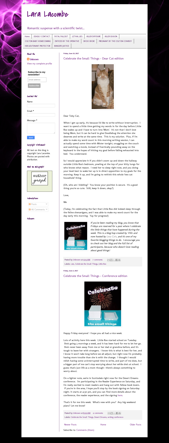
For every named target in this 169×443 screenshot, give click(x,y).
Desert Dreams (100, 417)
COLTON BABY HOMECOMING (38, 41)
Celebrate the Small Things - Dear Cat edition (93, 58)
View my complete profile (39, 63)
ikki (130, 232)
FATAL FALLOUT (61, 36)
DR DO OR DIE (89, 41)
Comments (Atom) (85, 430)
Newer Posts (70, 424)
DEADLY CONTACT (42, 36)
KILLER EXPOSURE (94, 36)
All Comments (37, 209)
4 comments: (98, 413)
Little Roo (102, 264)
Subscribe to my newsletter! (36, 73)
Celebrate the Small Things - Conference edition (95, 276)
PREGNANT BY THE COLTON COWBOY (115, 41)
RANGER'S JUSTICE (61, 46)
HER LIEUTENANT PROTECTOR (37, 46)
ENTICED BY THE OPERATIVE (67, 41)
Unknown (34, 59)
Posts (33, 204)
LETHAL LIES (77, 36)
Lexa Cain (112, 236)
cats (72, 264)
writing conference (115, 417)
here (120, 395)
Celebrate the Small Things (86, 264)
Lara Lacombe (48, 14)
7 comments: (98, 259)
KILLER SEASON (111, 36)
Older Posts (135, 424)
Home (27, 36)
